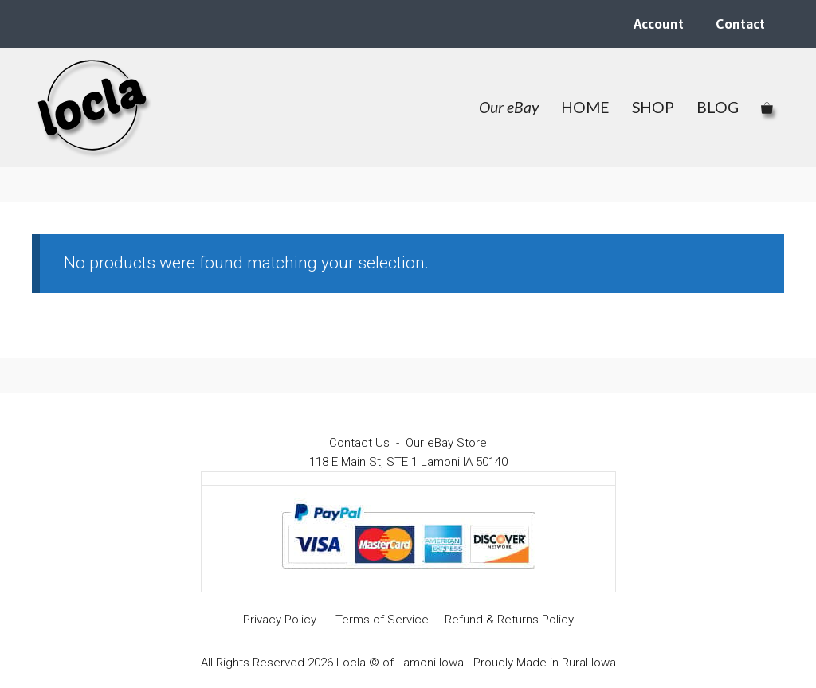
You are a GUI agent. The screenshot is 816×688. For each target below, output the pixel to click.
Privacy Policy (279, 619)
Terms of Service (382, 619)
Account (659, 24)
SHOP (653, 107)
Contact (740, 24)
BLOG (717, 107)
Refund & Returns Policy (509, 619)
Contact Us (359, 443)
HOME (585, 107)
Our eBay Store (446, 443)
